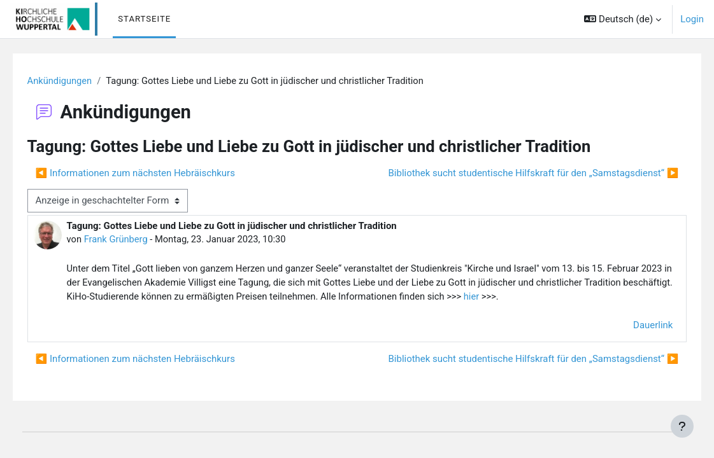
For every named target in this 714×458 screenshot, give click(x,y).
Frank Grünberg (135, 239)
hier (639, 297)
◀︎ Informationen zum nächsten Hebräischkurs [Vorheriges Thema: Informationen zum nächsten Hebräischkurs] (153, 173)
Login (692, 19)
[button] (622, 19)
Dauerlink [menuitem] (635, 341)
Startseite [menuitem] (144, 19)
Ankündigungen (78, 81)
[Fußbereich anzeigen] (682, 426)
